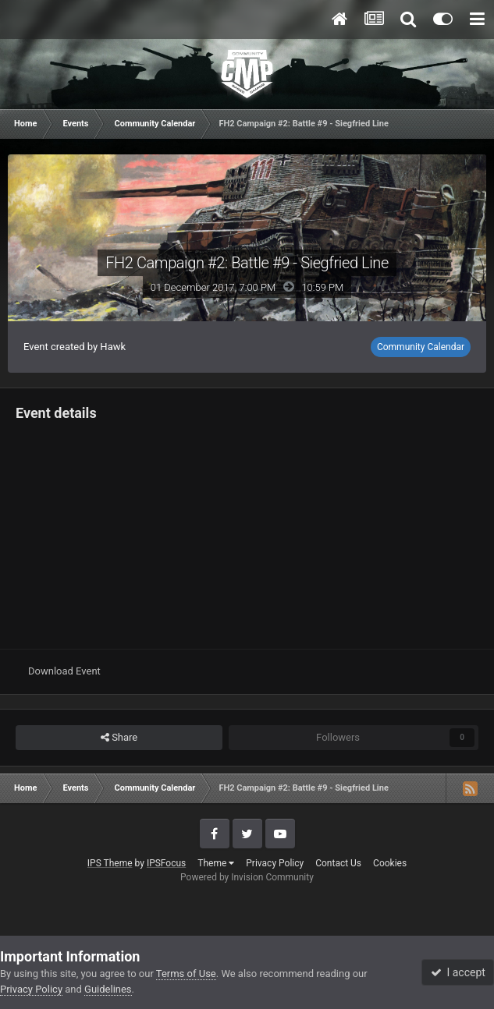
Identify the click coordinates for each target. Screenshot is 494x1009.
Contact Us (338, 863)
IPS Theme (110, 863)
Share (119, 737)
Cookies (390, 863)
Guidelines (108, 989)
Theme (215, 863)
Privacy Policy (275, 863)
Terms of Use (186, 973)
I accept (458, 972)
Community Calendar (420, 347)
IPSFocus (166, 863)
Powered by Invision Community (247, 877)
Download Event (64, 671)
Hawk (113, 346)
